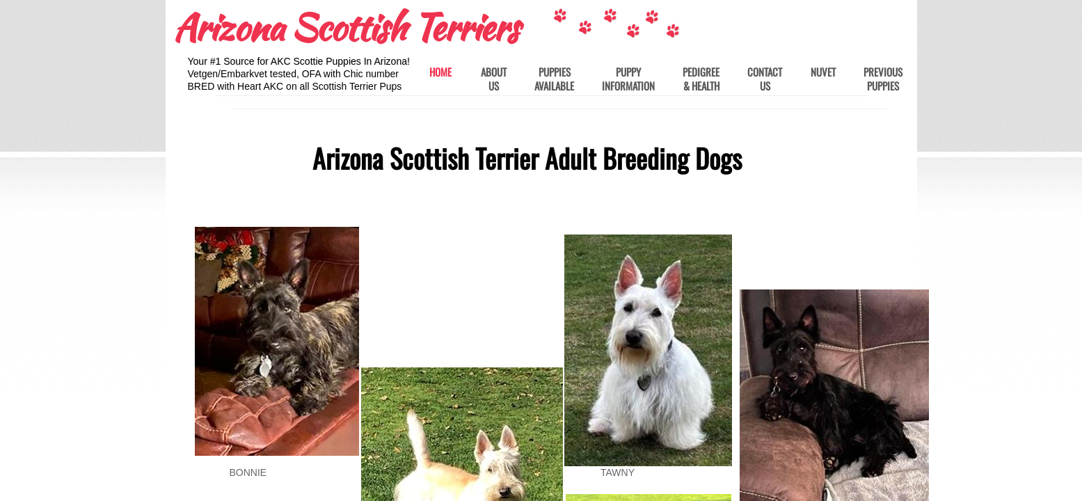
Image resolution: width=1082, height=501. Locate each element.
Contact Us (764, 79)
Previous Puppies (883, 79)
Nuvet (823, 72)
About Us (494, 79)
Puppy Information (628, 79)
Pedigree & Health (701, 79)
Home (440, 72)
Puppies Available (554, 79)
